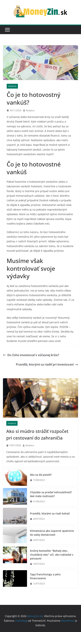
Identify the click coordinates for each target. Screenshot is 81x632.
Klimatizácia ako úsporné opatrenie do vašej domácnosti (52, 532)
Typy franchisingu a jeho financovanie (45, 576)
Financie (12, 86)
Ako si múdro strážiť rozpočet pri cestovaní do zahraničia (37, 434)
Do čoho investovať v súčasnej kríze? (31, 355)
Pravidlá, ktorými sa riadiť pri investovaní (47, 364)
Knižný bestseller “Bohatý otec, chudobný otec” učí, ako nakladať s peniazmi (51, 554)
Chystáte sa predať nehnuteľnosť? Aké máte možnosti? (51, 494)
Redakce (30, 110)
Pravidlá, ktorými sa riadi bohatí (50, 513)
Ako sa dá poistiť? (41, 474)
